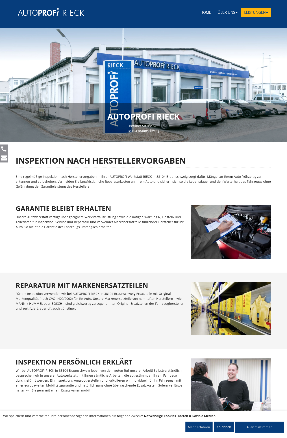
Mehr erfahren (199, 427)
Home (205, 12)
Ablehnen (224, 427)
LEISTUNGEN (256, 12)
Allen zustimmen (259, 427)
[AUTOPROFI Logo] (35, 12)
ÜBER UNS (227, 12)
